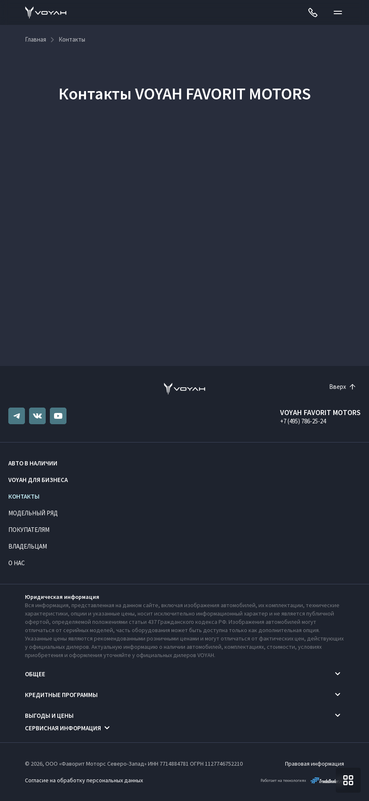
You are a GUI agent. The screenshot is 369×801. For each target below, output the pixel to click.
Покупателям (28, 530)
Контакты (23, 496)
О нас (16, 563)
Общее (35, 674)
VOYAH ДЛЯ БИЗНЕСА (38, 480)
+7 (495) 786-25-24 (303, 421)
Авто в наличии (32, 463)
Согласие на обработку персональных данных (84, 780)
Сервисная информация (63, 728)
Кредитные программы (61, 695)
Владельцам (27, 546)
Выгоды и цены (49, 715)
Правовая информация (314, 763)
